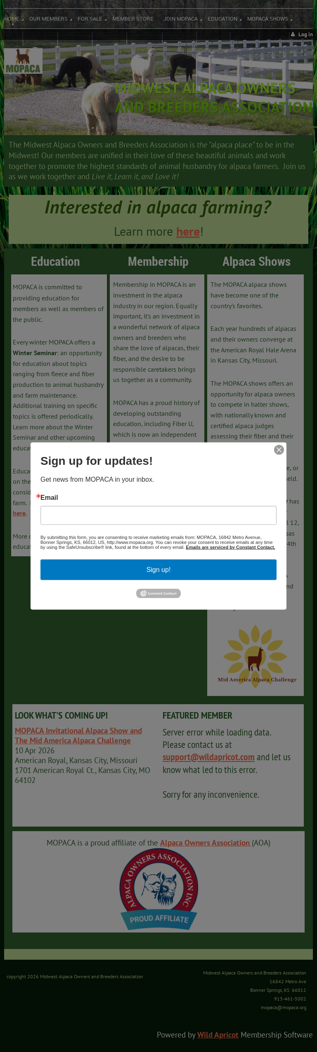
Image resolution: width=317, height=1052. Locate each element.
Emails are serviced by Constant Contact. (230, 546)
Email (49, 497)
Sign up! (159, 569)
